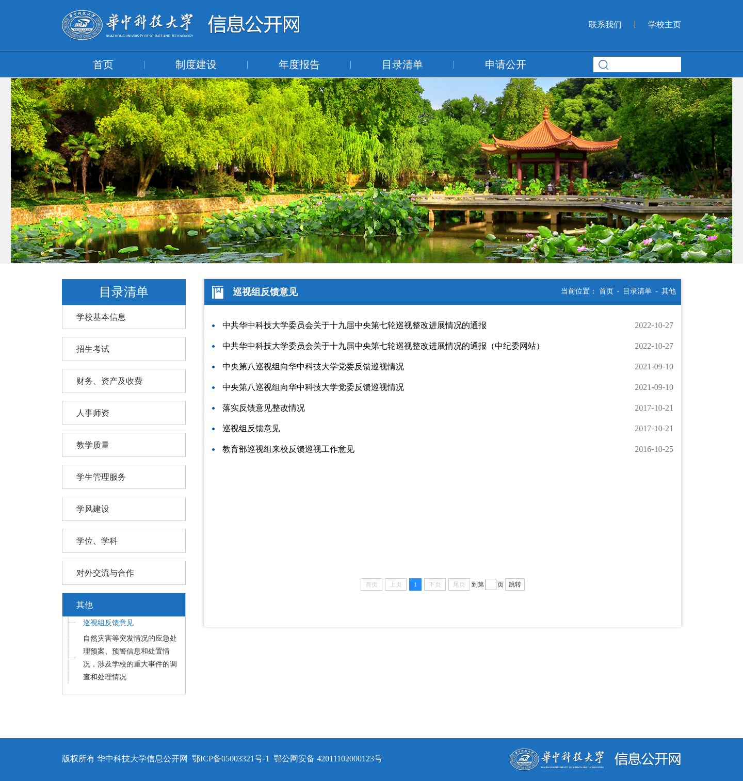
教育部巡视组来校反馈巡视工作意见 (288, 449)
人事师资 (92, 413)
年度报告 (299, 64)
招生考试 (92, 349)
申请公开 (505, 64)
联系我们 (605, 24)
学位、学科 (97, 540)
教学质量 (92, 445)
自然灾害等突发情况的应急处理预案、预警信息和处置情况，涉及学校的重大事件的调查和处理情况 (130, 657)
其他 (84, 604)
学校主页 (664, 24)
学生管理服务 (101, 477)
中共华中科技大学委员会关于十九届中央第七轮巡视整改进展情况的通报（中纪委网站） (383, 345)
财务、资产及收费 (109, 381)
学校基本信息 (101, 317)
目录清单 (402, 64)
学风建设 (92, 509)
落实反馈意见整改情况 (263, 407)
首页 (103, 64)
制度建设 (196, 64)
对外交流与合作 (105, 572)
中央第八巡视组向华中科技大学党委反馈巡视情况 (313, 366)
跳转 (515, 584)
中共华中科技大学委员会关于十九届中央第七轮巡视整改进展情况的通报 (354, 325)
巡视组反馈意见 (108, 623)
